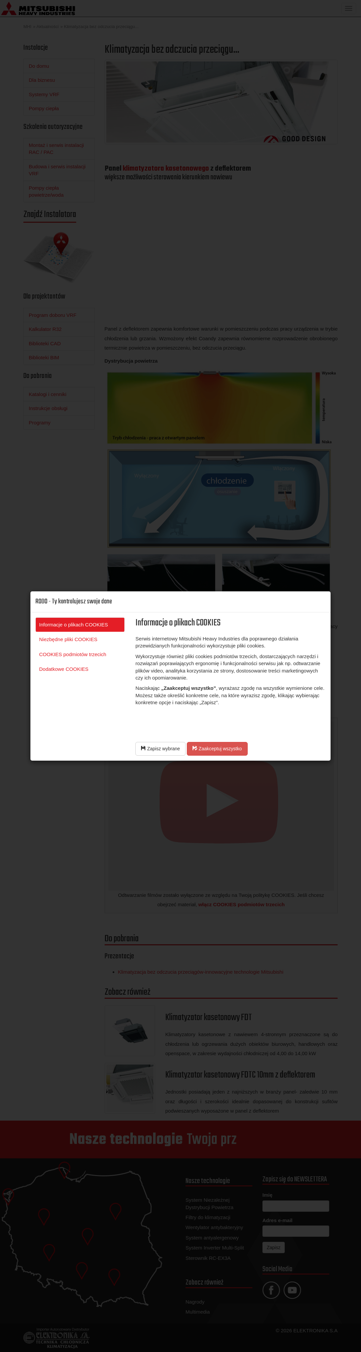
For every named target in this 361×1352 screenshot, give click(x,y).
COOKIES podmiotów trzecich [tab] (72, 654)
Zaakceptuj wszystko (217, 748)
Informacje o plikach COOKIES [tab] (73, 624)
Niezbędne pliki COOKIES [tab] (68, 639)
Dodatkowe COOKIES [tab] (64, 669)
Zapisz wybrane (160, 748)
